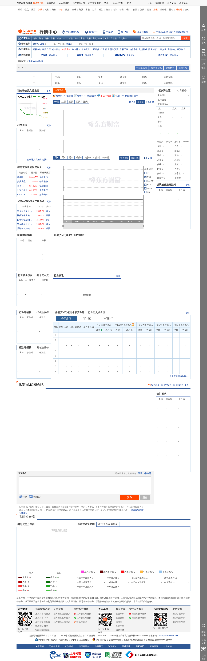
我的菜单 (160, 3)
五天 (85, 101)
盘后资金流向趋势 (108, 524)
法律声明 (126, 646)
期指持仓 (172, 49)
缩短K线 (134, 158)
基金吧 (163, 9)
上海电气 (43, 190)
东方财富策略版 (42, 622)
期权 (54, 9)
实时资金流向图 (86, 524)
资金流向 (56, 49)
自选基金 (123, 38)
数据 (67, 9)
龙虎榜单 (143, 49)
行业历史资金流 (96, 312)
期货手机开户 (179, 613)
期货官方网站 (179, 622)
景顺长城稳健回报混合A (25, 228)
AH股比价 (66, 49)
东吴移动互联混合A (25, 224)
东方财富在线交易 (62, 617)
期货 (94, 9)
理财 (128, 9)
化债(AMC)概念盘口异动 (127, 95)
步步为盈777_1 (22, 181)
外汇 (101, 9)
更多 (49, 91)
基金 (122, 9)
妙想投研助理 (41, 626)
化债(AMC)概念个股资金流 (69, 312)
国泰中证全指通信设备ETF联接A (25, 220)
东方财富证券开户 (62, 613)
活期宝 (119, 622)
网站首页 (21, 3)
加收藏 (29, 3)
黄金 (108, 9)
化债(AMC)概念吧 (64, 95)
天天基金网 (64, 3)
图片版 (132, 102)
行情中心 (24, 38)
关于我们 (39, 646)
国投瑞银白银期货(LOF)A (25, 215)
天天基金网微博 (137, 614)
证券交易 (171, 3)
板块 (59, 38)
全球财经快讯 (73, 32)
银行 (115, 9)
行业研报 (105, 49)
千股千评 (124, 49)
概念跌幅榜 (43, 347)
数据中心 (94, 32)
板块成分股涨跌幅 (166, 184)
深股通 (80, 55)
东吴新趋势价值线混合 (25, 211)
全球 (74, 9)
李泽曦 (20, 177)
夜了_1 (20, 186)
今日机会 (182, 90)
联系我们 (99, 646)
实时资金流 (27, 516)
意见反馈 (203, 641)
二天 (63, 101)
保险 (135, 9)
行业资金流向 (25, 275)
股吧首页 (153, 385)
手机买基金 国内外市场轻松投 (172, 32)
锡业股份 (43, 177)
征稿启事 (154, 646)
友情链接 (167, 646)
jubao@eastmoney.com (168, 635)
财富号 (179, 9)
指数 (35, 38)
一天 (56, 101)
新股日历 (46, 49)
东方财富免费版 (42, 613)
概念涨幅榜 (25, 347)
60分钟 (105, 157)
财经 (20, 9)
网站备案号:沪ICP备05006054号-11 (76, 640)
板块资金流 (156, 68)
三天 (71, 101)
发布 (129, 497)
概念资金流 (43, 275)
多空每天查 (106, 95)
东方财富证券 (79, 3)
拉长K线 (124, 158)
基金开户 (120, 613)
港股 (88, 9)
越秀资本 (43, 194)
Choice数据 (143, 32)
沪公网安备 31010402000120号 (107, 640)
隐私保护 (140, 646)
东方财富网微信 (82, 618)
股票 (33, 9)
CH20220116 (22, 194)
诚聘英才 (112, 646)
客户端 (124, 32)
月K (71, 157)
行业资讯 (59, 275)
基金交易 (120, 617)
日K (57, 157)
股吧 (155, 9)
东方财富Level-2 (42, 617)
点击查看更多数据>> (179, 376)
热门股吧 (161, 394)
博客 (171, 9)
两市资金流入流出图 (28, 90)
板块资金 (85, 49)
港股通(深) (163, 55)
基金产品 (120, 626)
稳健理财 (120, 630)
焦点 (27, 9)
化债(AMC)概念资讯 (86, 95)
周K (64, 157)
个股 (53, 38)
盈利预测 (114, 49)
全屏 (151, 102)
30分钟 (96, 157)
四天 (78, 101)
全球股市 (24, 43)
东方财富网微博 (82, 614)
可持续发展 (54, 646)
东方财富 (23, 609)
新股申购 (37, 49)
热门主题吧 (178, 385)
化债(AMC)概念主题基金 (30, 201)
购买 (48, 211)
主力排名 (76, 49)
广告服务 (69, 646)
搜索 (187, 9)
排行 (65, 38)
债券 (142, 9)
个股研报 (95, 49)
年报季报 (133, 49)
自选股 (113, 38)
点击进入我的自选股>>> (38, 159)
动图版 (140, 102)
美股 (81, 9)
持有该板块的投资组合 (29, 167)
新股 (40, 9)
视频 (149, 9)
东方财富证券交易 (62, 622)
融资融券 (181, 49)
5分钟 (78, 157)
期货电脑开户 (179, 617)
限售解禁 (152, 49)
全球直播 (59, 90)
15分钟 (87, 157)
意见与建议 (80, 622)
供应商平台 (84, 646)
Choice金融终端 (42, 630)
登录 (140, 473)
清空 (144, 497)
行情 (60, 9)
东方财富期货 (160, 609)
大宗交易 (162, 49)
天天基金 (103, 609)
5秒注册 (147, 473)
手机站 (109, 32)
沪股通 (44, 55)
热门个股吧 (166, 385)
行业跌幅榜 (43, 312)
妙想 (106, 3)
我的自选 (22, 125)
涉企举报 (203, 633)
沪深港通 (24, 55)
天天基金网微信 (137, 618)
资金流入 (53, 55)
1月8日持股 (22, 190)
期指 (47, 9)
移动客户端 (38, 3)
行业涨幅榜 (141, 68)
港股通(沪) (120, 55)
